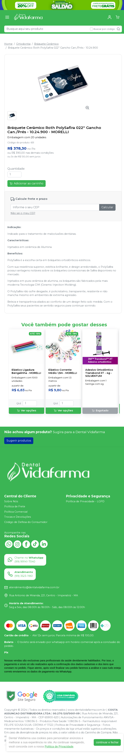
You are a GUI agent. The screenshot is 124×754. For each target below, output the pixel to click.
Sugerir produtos (19, 440)
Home (8, 43)
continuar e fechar (107, 742)
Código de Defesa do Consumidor (25, 522)
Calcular (107, 207)
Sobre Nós (11, 501)
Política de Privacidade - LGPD (85, 501)
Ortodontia (23, 43)
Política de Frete (14, 506)
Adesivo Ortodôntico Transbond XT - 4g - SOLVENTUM (99, 373)
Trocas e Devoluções (17, 517)
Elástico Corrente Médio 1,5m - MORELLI (62, 371)
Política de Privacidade (59, 746)
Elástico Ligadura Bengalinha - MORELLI (26, 371)
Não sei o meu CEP (23, 213)
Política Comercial (15, 511)
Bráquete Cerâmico (46, 43)
